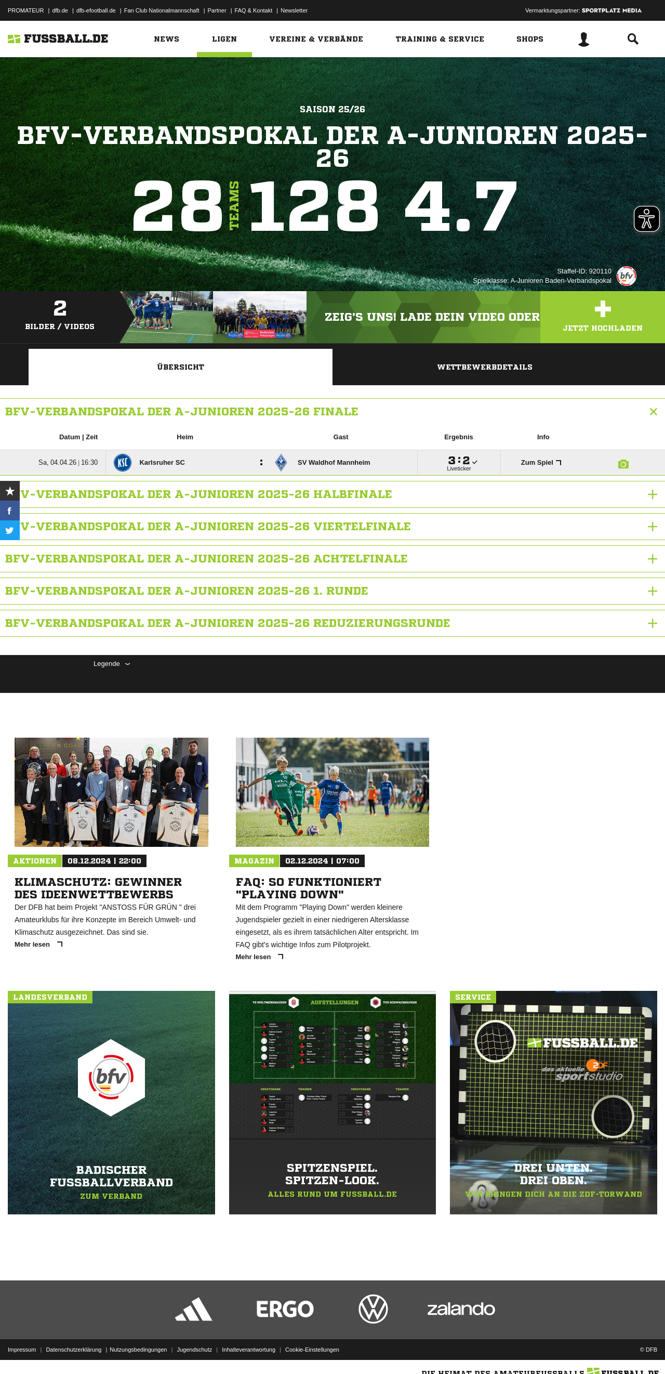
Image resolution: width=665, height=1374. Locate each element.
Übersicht (180, 367)
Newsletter (294, 10)
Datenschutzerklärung (73, 1349)
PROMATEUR (26, 10)
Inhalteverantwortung (248, 1349)
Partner (217, 10)
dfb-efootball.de (96, 10)
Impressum (22, 1349)
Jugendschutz (194, 1349)
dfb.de (60, 10)
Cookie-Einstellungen (312, 1349)
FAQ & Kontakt (254, 10)
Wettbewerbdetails (485, 367)
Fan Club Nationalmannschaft (162, 10)
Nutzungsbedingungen (138, 1349)
